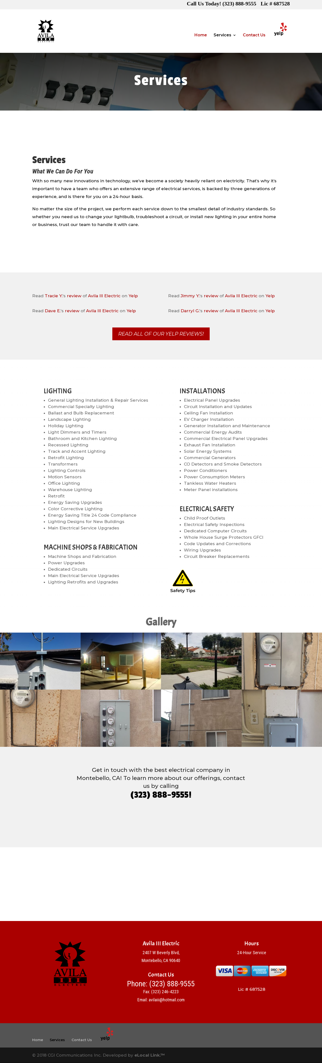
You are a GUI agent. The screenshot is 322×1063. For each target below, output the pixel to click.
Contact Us (254, 35)
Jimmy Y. (190, 295)
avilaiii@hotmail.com (167, 999)
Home (200, 35)
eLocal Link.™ (149, 1055)
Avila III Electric (104, 295)
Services (222, 35)
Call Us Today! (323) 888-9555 (221, 4)
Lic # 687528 (275, 4)
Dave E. (52, 310)
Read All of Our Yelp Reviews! (161, 334)
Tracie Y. (53, 295)
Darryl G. (190, 310)
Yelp (133, 295)
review (74, 295)
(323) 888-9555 (172, 984)
